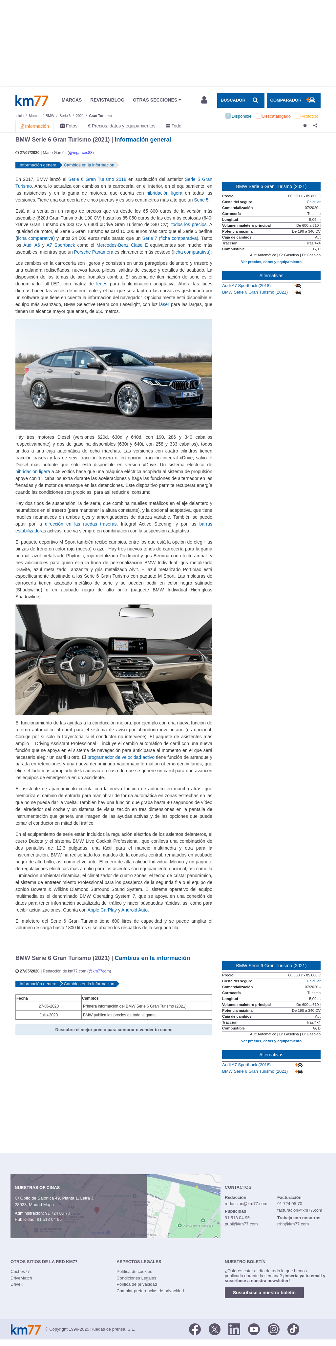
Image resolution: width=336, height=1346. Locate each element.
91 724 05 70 (57, 1213)
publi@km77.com (241, 1223)
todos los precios (188, 224)
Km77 (31, 100)
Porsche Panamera (94, 252)
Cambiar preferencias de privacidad (150, 1290)
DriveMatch (21, 1278)
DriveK (16, 1284)
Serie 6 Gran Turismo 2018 (97, 179)
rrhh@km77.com (293, 1223)
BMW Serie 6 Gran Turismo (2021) (255, 292)
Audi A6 (31, 245)
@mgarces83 (81, 152)
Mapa (48, 1204)
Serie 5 (201, 199)
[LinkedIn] (234, 1328)
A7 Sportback (61, 245)
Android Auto (134, 910)
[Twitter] (214, 1328)
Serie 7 (149, 238)
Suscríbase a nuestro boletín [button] (264, 1292)
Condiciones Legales (136, 1278)
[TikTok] (293, 1328)
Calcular (314, 202)
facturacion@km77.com (299, 1210)
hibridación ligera (164, 193)
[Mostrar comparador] (294, 100)
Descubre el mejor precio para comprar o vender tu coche (114, 1029)
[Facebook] (195, 1328)
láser (164, 304)
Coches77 (20, 1271)
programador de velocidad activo (121, 757)
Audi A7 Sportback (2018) (246, 285)
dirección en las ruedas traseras (81, 524)
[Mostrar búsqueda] (240, 100)
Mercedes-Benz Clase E (122, 245)
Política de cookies (134, 1271)
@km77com (99, 971)
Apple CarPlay (102, 910)
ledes (101, 283)
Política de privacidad (136, 1284)
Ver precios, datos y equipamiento (271, 262)
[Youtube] (254, 1328)
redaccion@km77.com (246, 1203)
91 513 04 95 (49, 1219)
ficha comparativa (35, 238)
